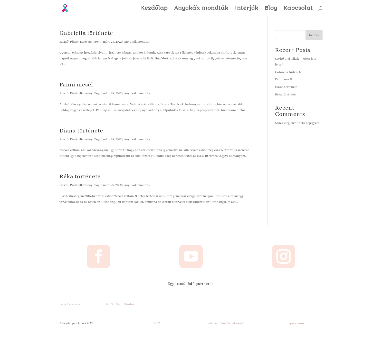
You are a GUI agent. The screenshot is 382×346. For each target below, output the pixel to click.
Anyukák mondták (201, 8)
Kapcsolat (298, 8)
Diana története (81, 131)
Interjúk (246, 8)
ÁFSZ (156, 323)
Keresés (314, 35)
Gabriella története (86, 33)
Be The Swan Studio (120, 304)
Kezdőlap (154, 8)
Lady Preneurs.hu (72, 304)
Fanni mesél (76, 85)
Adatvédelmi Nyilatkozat (225, 323)
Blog (271, 8)
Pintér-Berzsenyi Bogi (85, 42)
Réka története (80, 176)
